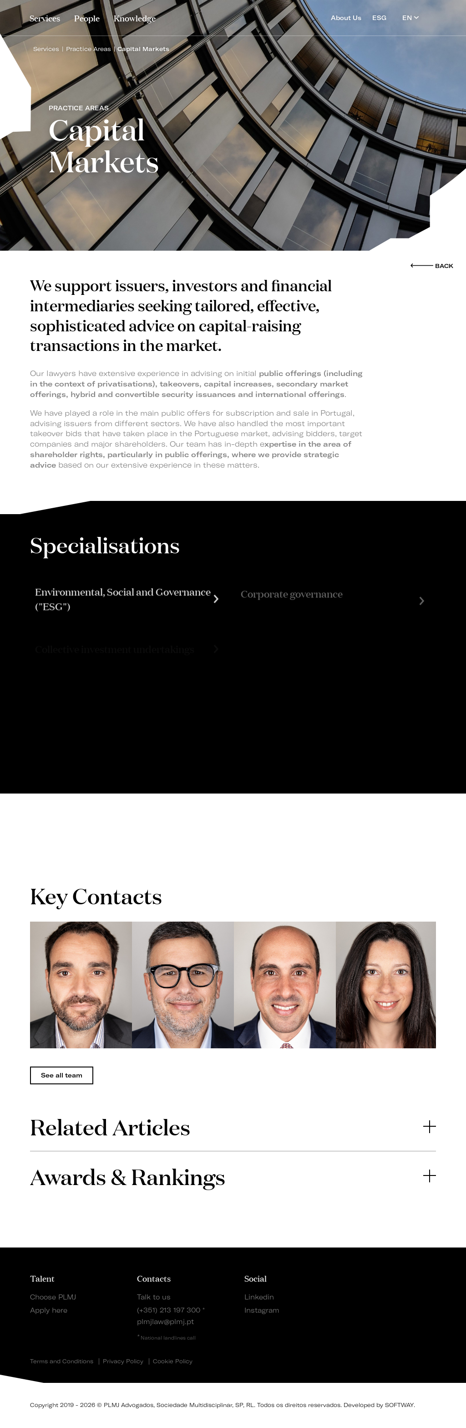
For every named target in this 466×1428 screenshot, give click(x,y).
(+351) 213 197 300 (168, 1310)
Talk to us (154, 1297)
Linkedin (259, 1297)
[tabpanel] (81, 985)
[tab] (233, 1126)
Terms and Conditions (61, 1361)
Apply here (48, 1310)
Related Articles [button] (233, 1126)
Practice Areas (88, 48)
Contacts (154, 1278)
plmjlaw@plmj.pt (165, 1322)
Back (444, 265)
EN (410, 17)
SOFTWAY (399, 1405)
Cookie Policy (172, 1361)
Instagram (261, 1310)
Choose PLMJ (53, 1297)
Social (255, 1278)
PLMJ (233, 15)
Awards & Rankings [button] (233, 1175)
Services (45, 18)
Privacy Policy (123, 1361)
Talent (42, 1278)
